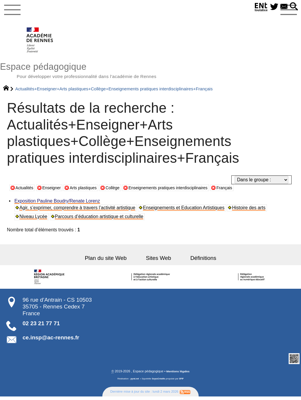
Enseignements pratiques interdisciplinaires (182, 191)
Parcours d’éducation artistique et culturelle (100, 219)
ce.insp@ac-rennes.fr (51, 341)
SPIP (182, 382)
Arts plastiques (89, 191)
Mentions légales (178, 375)
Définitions (197, 261)
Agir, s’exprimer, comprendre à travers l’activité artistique (78, 210)
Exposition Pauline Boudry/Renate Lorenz (58, 204)
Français (245, 191)
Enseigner (54, 191)
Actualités (26, 191)
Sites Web (158, 261)
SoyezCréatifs (158, 382)
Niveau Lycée (34, 219)
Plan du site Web (112, 261)
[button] (293, 7)
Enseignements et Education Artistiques (184, 210)
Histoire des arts (250, 210)
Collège (121, 191)
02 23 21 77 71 (41, 326)
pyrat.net (133, 382)
